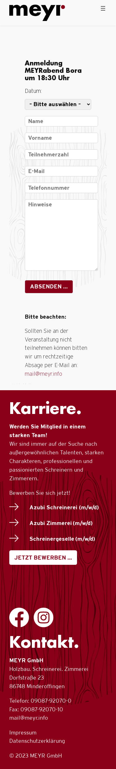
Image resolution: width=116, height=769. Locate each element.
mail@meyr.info (43, 374)
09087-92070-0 (51, 700)
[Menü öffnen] (103, 8)
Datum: (33, 91)
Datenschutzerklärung (37, 741)
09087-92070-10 (41, 709)
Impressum (23, 732)
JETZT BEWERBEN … (43, 557)
